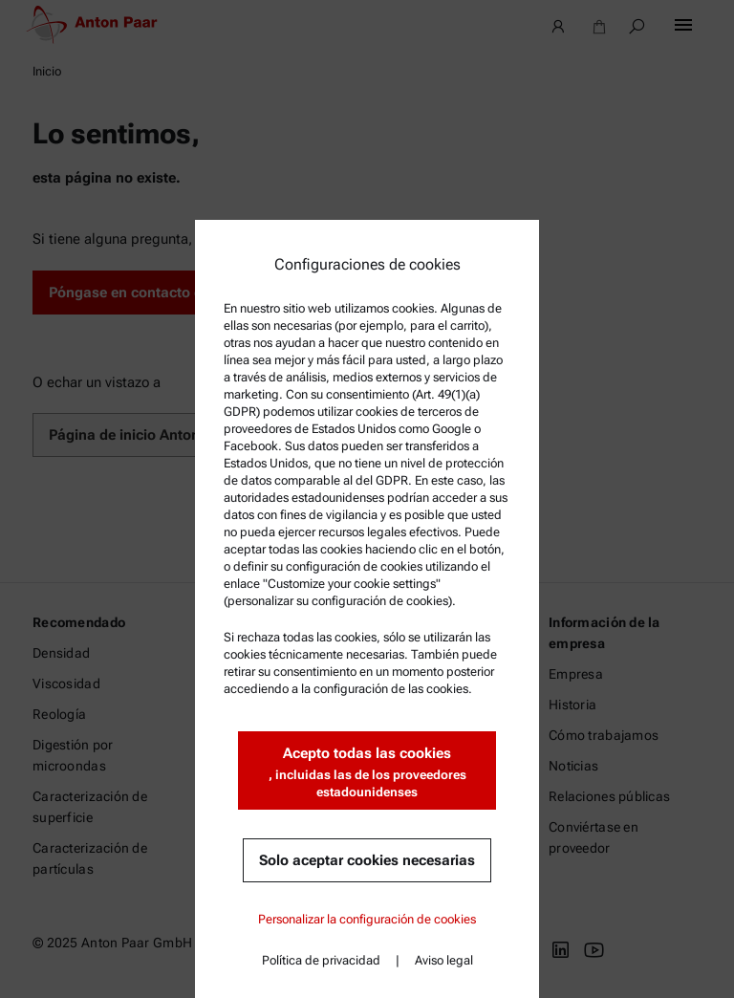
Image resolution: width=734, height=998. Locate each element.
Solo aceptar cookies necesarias (367, 860)
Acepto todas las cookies (367, 773)
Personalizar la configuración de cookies (367, 919)
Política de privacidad (321, 960)
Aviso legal (444, 960)
